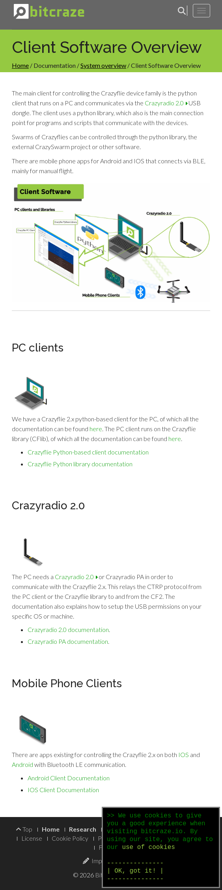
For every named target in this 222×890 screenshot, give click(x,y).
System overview (103, 65)
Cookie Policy (70, 838)
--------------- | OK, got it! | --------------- (135, 871)
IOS (183, 754)
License (31, 838)
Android (22, 764)
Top (24, 829)
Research (82, 829)
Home (20, 65)
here (96, 428)
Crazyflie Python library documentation (80, 463)
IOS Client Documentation (63, 789)
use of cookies (148, 847)
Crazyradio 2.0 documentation (68, 629)
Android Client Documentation (69, 778)
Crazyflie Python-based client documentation (88, 452)
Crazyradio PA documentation (68, 641)
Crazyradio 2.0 (166, 103)
